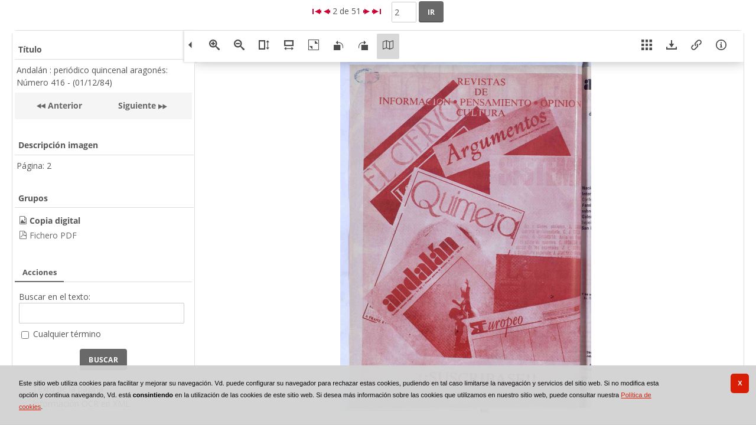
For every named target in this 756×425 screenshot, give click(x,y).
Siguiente (137, 105)
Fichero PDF (53, 235)
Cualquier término (67, 333)
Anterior (63, 105)
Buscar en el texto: (54, 296)
